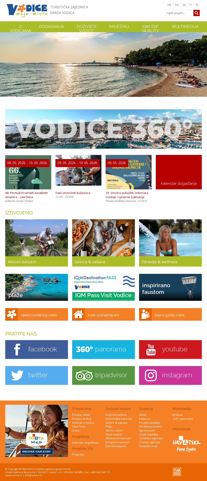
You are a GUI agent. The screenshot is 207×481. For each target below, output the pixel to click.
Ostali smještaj (148, 434)
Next (203, 64)
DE (184, 5)
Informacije (181, 429)
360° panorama (182, 419)
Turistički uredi (148, 446)
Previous (4, 64)
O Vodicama (81, 409)
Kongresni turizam (117, 442)
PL (197, 5)
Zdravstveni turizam (118, 438)
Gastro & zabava (116, 423)
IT (191, 5)
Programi (78, 454)
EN (177, 5)
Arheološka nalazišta (119, 419)
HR (169, 5)
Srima (75, 430)
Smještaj (146, 409)
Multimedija (181, 409)
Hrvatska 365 (82, 448)
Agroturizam (147, 430)
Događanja (51, 26)
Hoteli (142, 415)
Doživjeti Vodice (118, 409)
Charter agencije (149, 442)
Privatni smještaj (149, 423)
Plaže (109, 426)
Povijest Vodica (81, 419)
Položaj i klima (81, 415)
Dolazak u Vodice (83, 423)
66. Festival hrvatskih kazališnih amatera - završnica (26, 195)
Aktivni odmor (114, 430)
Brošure (177, 415)
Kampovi (144, 419)
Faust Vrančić (114, 434)
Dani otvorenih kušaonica (72, 193)
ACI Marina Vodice (150, 426)
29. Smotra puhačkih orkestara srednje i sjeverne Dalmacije (127, 195)
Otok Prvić (78, 426)
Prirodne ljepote (116, 446)
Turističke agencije (151, 438)
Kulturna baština (116, 415)
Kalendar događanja (85, 442)
